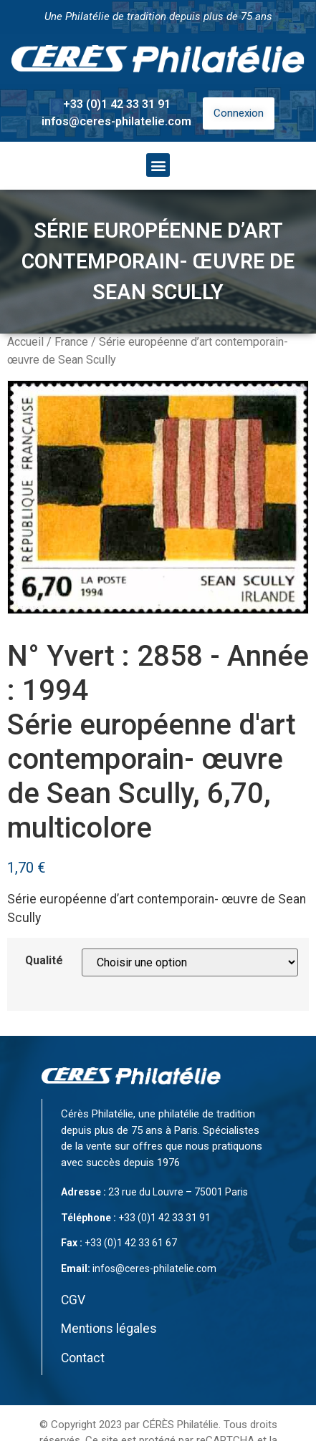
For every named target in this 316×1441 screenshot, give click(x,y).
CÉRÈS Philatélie (181, 1424)
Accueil (25, 342)
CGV (73, 1300)
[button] (158, 165)
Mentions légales (109, 1328)
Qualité (44, 960)
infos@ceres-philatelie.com (116, 121)
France (71, 342)
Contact (83, 1358)
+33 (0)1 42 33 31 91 (117, 104)
